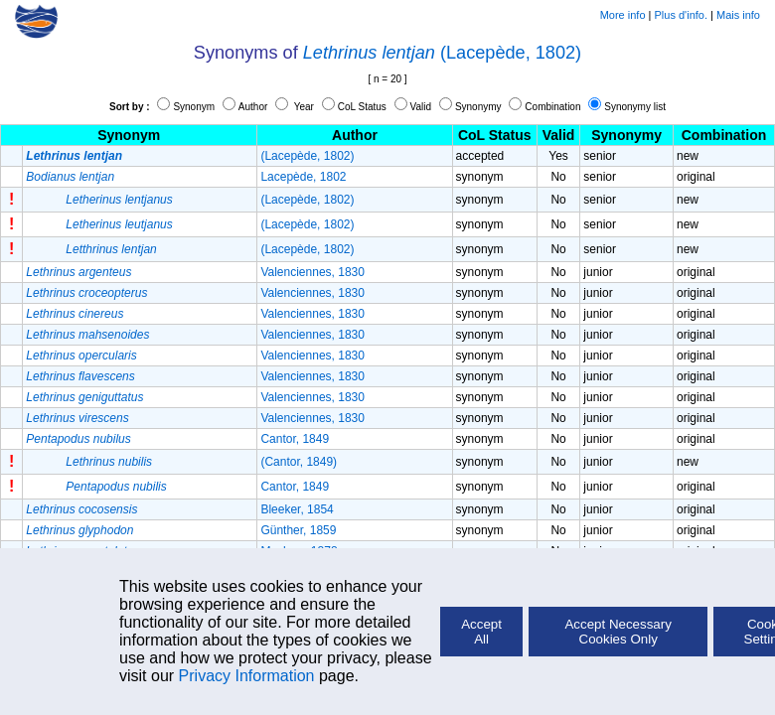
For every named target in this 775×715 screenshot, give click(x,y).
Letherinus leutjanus (119, 224)
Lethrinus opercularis (81, 355)
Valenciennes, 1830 (312, 272)
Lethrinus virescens (77, 418)
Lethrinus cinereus (74, 314)
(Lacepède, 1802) (510, 53)
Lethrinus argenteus (78, 272)
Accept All (481, 631)
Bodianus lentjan (70, 177)
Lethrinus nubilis (109, 462)
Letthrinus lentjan (111, 249)
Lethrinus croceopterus (86, 293)
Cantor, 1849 (294, 439)
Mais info (738, 15)
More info (623, 15)
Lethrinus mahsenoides (87, 335)
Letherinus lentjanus (119, 200)
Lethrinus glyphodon (79, 530)
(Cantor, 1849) (298, 462)
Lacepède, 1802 (303, 177)
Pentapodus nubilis (116, 487)
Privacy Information (247, 675)
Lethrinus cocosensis (81, 509)
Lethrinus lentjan (369, 53)
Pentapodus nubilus (78, 439)
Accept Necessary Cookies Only (617, 631)
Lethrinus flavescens (80, 376)
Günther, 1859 (298, 530)
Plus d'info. (681, 15)
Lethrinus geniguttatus (84, 397)
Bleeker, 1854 (296, 509)
